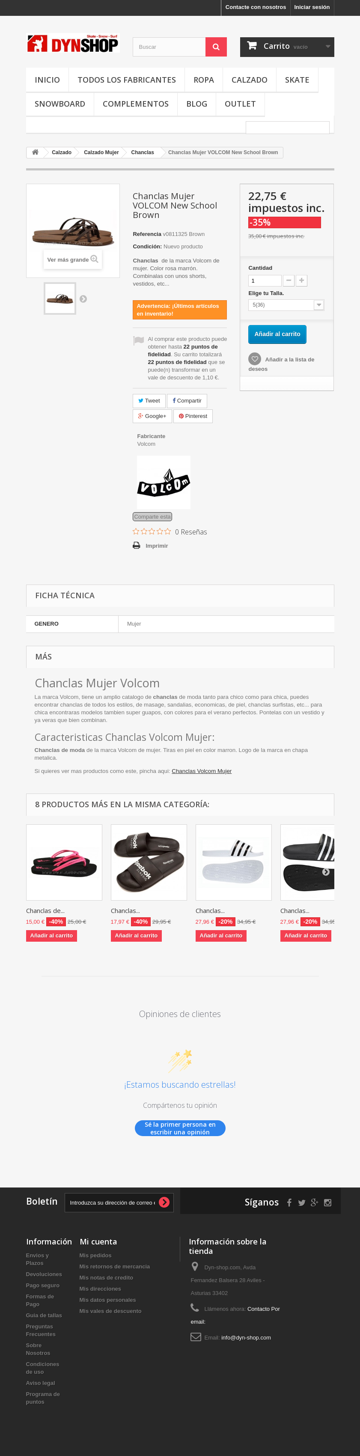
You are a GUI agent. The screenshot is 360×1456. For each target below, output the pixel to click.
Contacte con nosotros (256, 7)
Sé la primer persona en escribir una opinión (180, 1128)
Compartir (187, 400)
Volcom (146, 444)
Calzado (250, 80)
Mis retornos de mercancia (115, 1266)
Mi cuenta (98, 1241)
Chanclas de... (45, 910)
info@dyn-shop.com (246, 1337)
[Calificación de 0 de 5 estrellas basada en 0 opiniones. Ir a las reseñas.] (170, 531)
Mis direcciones (101, 1289)
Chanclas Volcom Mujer (202, 771)
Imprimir (157, 546)
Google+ (152, 416)
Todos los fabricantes (126, 80)
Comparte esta (152, 516)
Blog (196, 103)
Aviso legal (40, 1383)
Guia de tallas (44, 1315)
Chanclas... (125, 910)
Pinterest (193, 416)
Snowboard (60, 103)
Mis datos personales (108, 1300)
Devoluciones (44, 1274)
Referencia (147, 234)
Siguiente (83, 298)
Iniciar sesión (312, 7)
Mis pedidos (96, 1255)
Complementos (136, 103)
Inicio (47, 80)
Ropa (203, 80)
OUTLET (240, 103)
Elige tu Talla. (266, 293)
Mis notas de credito (107, 1277)
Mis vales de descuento (111, 1311)
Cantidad (260, 268)
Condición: (147, 246)
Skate (297, 80)
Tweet (149, 400)
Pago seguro (43, 1285)
